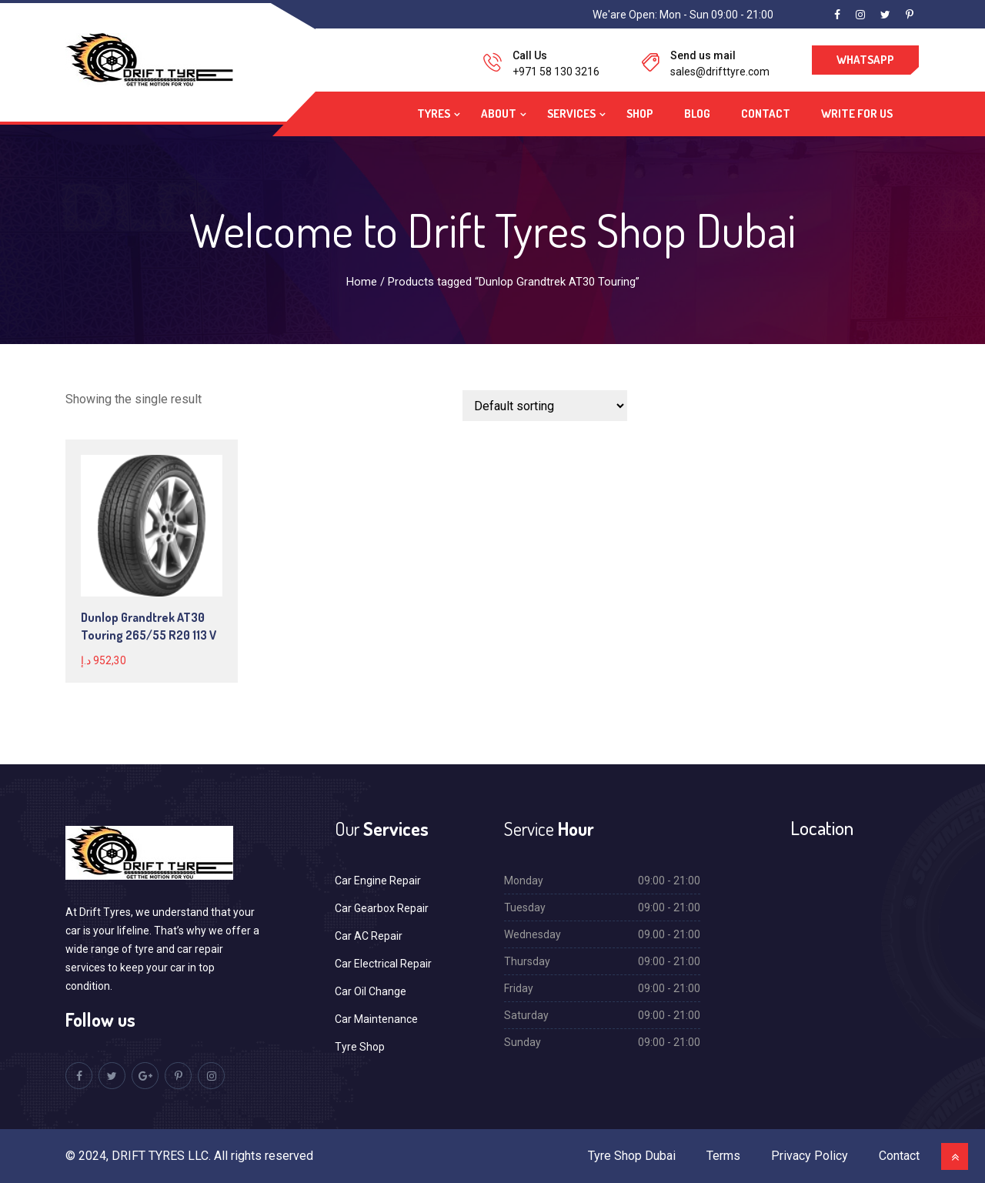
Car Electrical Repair (383, 963)
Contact (765, 113)
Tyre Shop (360, 1047)
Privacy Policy (809, 1155)
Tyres (433, 113)
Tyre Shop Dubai (632, 1155)
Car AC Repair (368, 936)
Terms (723, 1155)
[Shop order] (544, 405)
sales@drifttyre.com (720, 71)
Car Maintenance (376, 1019)
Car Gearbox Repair (382, 908)
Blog (697, 113)
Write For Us (857, 113)
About (498, 113)
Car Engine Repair (378, 880)
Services (571, 113)
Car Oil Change (370, 991)
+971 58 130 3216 (556, 71)
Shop (639, 113)
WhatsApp (865, 59)
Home (361, 282)
